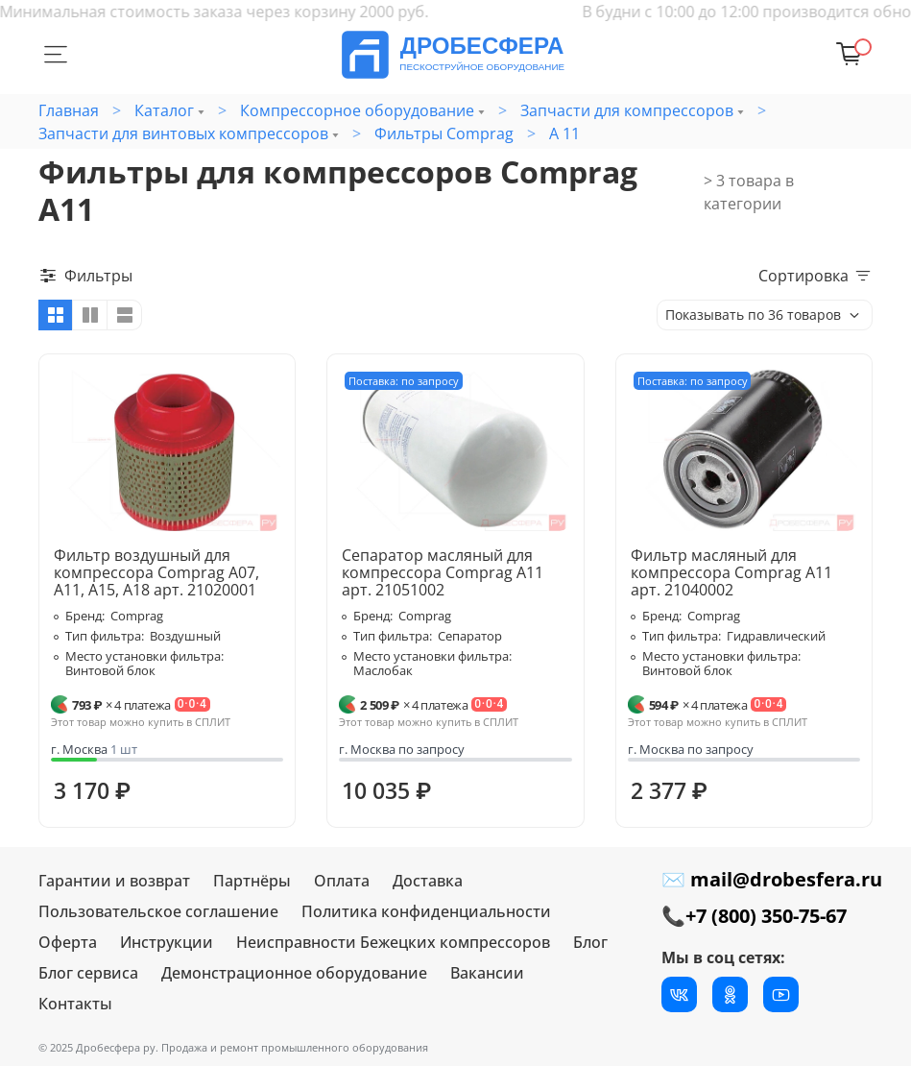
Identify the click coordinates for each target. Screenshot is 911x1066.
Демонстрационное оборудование (294, 972)
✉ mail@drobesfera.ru (771, 879)
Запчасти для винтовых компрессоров (183, 133)
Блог (590, 942)
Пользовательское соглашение (158, 911)
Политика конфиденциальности (426, 911)
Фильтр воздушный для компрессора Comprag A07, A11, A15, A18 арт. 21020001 (156, 572)
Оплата (342, 880)
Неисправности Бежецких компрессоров (393, 942)
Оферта (67, 942)
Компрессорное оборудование (357, 110)
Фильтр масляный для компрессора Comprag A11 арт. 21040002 (731, 572)
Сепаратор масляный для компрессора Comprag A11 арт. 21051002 (442, 572)
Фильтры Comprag (444, 133)
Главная (68, 110)
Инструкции (166, 942)
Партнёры (252, 880)
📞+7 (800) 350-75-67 (754, 916)
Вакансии (487, 972)
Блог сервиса (88, 972)
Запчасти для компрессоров (626, 110)
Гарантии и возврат (114, 880)
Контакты (75, 1003)
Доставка (428, 880)
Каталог (164, 110)
